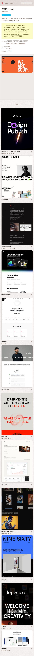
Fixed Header (16, 41)
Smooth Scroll (10, 43)
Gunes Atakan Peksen (7, 531)
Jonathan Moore (6, 246)
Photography (4, 533)
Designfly (4, 648)
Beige (7, 48)
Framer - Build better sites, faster (10, 152)
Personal (3, 248)
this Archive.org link (16, 35)
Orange (10, 48)
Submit (17, 104)
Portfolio (8, 46)
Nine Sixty (4, 579)
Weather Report (22, 43)
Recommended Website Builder (8, 153)
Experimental (4, 438)
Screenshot (6, 15)
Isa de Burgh (5, 199)
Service (8, 580)
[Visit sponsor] (32, 152)
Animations (9, 41)
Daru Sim (4, 484)
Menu (6, 3)
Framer (3, 252)
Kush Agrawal (5, 389)
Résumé (13, 248)
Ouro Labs (4, 436)
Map (21, 41)
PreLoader (25, 41)
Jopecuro (4, 626)
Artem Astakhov (6, 294)
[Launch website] (32, 199)
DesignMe (4, 341)
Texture (15, 43)
